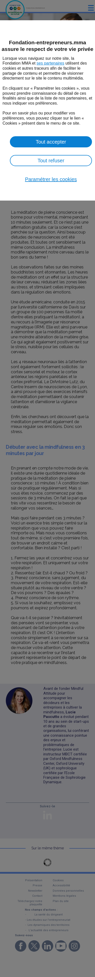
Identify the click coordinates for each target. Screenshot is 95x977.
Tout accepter (51, 142)
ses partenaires (50, 63)
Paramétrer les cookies (51, 179)
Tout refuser (50, 160)
